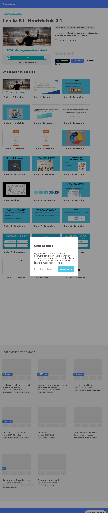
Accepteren (66, 269)
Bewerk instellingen (43, 269)
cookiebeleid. (57, 263)
